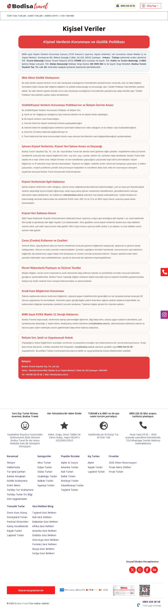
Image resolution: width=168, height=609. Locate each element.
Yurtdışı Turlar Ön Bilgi (19, 494)
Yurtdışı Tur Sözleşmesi (20, 489)
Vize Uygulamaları (17, 498)
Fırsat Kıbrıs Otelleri (120, 467)
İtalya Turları (45, 467)
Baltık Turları (68, 476)
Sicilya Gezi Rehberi (43, 553)
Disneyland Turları (17, 517)
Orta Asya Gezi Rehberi (45, 539)
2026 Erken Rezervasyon (123, 462)
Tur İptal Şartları (16, 471)
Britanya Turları (70, 480)
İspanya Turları (46, 485)
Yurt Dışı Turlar (20, 15)
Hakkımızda (13, 467)
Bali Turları (67, 471)
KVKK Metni (13, 485)
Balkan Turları (45, 480)
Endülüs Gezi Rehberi (44, 535)
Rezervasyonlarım (30, 590)
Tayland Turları (69, 489)
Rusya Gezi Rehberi (43, 548)
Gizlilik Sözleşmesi (17, 480)
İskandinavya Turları (72, 485)
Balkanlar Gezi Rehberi (45, 521)
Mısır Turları (44, 462)
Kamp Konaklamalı (17, 526)
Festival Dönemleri (17, 521)
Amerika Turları (69, 467)
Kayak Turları (95, 467)
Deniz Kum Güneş (17, 512)
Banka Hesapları (16, 476)
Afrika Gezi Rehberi (43, 526)
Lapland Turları (96, 471)
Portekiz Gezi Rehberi (44, 544)
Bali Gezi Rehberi (42, 517)
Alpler (91, 462)
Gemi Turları (39, 15)
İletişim (11, 462)
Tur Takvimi (69, 15)
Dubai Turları (45, 471)
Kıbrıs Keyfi (55, 15)
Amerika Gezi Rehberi (44, 530)
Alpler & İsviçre (69, 462)
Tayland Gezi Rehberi (44, 512)
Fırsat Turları (116, 471)
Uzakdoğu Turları (47, 476)
